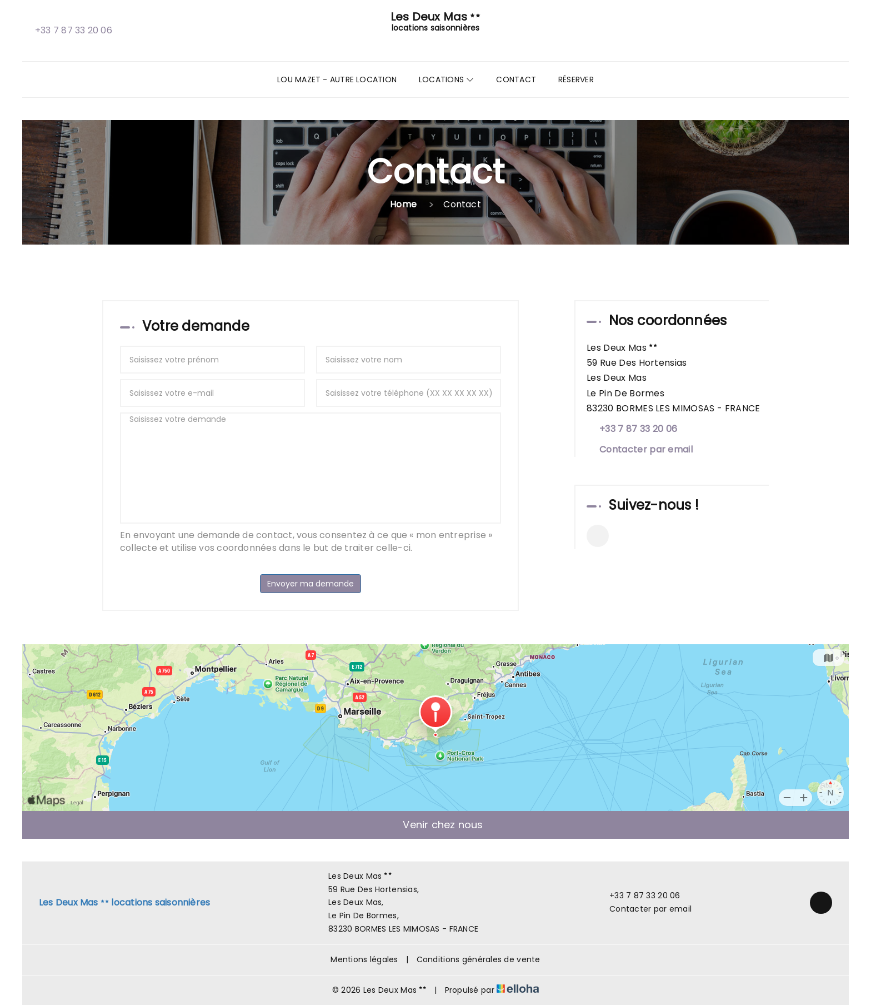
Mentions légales (364, 959)
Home (403, 204)
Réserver (576, 79)
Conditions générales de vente (478, 959)
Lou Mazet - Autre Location (337, 79)
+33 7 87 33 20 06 (638, 895)
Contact (516, 79)
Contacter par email (646, 449)
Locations (446, 79)
